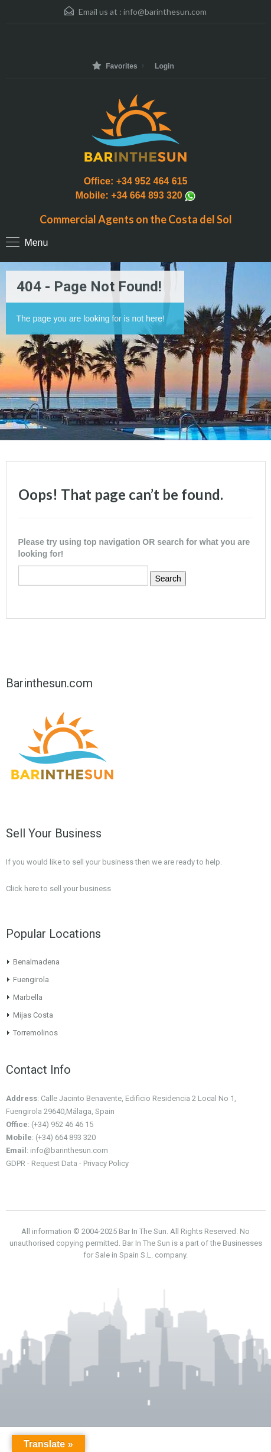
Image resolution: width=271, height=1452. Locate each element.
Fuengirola (31, 979)
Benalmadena (36, 961)
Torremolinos (35, 1032)
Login (164, 66)
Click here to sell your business (58, 888)
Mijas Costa (33, 1015)
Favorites (114, 65)
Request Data (54, 1163)
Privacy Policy (106, 1163)
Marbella (28, 997)
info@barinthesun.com (165, 12)
